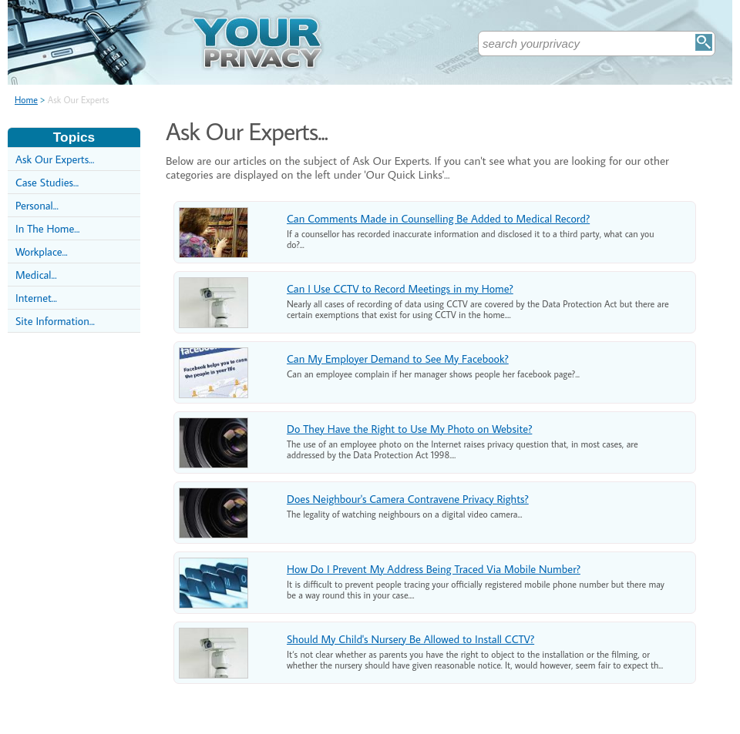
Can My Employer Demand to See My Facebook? (398, 358)
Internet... (36, 297)
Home (26, 100)
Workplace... (41, 251)
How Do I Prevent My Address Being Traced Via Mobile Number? (433, 568)
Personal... (37, 205)
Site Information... (55, 320)
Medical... (36, 274)
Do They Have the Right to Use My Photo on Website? (409, 428)
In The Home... (47, 228)
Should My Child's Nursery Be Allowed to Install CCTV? (410, 639)
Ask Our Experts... (54, 159)
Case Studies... (47, 182)
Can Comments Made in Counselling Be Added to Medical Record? (438, 218)
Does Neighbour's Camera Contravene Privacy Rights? (408, 498)
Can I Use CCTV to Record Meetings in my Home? (400, 288)
